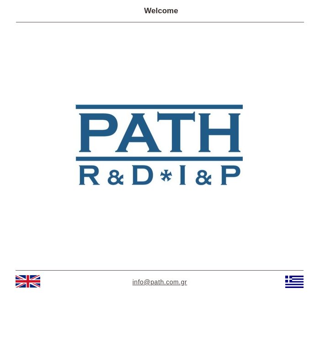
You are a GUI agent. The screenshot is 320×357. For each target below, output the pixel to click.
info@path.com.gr (160, 282)
